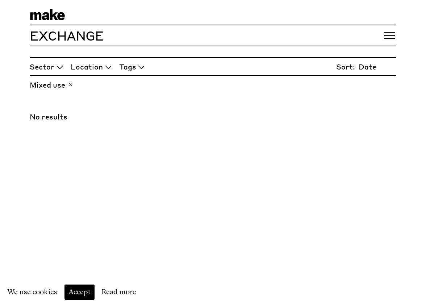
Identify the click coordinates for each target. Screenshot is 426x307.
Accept (79, 292)
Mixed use (52, 84)
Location (91, 66)
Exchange (67, 35)
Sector (46, 66)
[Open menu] (389, 35)
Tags (132, 66)
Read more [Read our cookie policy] (118, 292)
